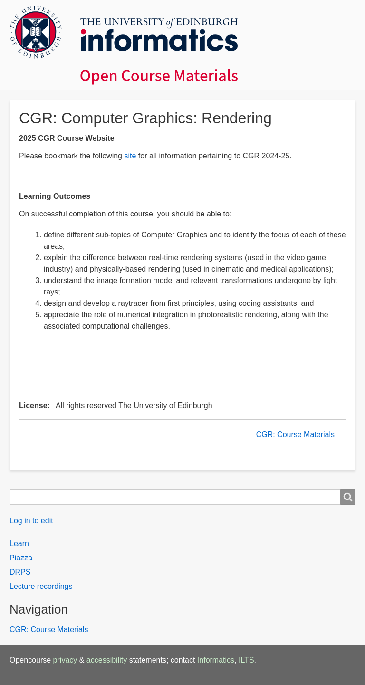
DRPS (20, 572)
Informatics (215, 660)
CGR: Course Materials (295, 435)
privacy (65, 660)
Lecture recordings (41, 586)
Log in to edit (31, 521)
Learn (19, 543)
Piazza (21, 558)
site (130, 156)
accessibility (106, 660)
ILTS (246, 660)
